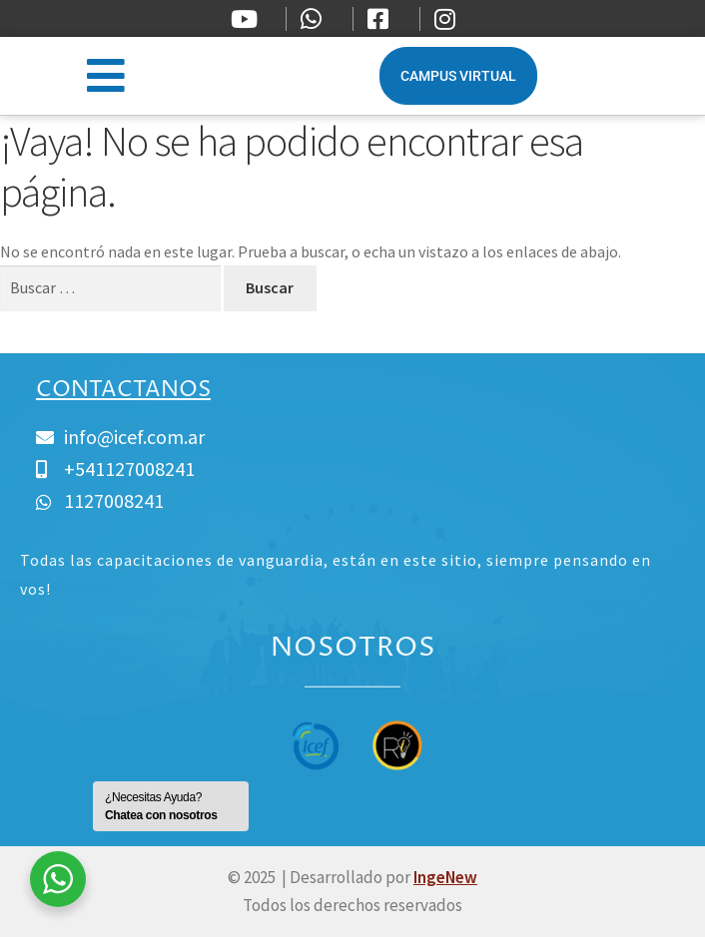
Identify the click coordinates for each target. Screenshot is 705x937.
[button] (106, 75)
